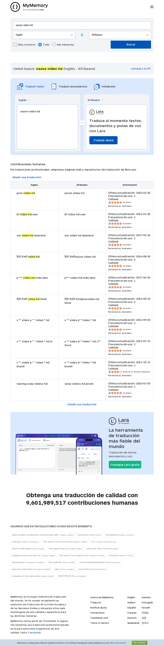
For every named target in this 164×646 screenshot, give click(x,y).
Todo (43, 45)
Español (131, 607)
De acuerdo (139, 642)
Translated (99, 617)
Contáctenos (97, 612)
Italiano (131, 602)
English (131, 597)
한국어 (145, 623)
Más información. (118, 643)
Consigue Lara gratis (125, 464)
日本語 (145, 612)
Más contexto (24, 45)
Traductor (95, 602)
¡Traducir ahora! (103, 140)
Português (147, 602)
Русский (146, 607)
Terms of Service (99, 623)
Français (131, 612)
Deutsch (132, 617)
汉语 (144, 617)
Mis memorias (63, 45)
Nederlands (133, 623)
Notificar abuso (98, 607)
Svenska (146, 597)
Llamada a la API (141, 68)
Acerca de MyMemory (101, 597)
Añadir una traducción (26, 177)
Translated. (34, 632)
